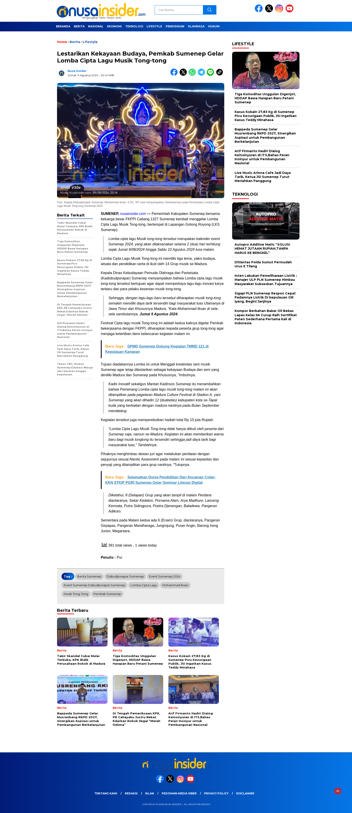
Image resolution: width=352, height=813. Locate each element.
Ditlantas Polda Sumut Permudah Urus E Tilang (263, 264)
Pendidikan (175, 26)
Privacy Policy (216, 793)
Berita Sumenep (89, 576)
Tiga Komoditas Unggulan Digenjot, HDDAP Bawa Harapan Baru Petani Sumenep (265, 98)
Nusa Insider (77, 71)
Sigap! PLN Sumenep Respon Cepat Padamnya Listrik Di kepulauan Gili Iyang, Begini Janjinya (265, 297)
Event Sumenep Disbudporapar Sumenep (94, 585)
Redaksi (131, 793)
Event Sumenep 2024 (164, 576)
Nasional (95, 26)
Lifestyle (154, 26)
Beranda (63, 26)
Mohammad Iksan (175, 585)
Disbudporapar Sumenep (125, 576)
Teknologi (134, 26)
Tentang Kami (105, 793)
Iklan (149, 793)
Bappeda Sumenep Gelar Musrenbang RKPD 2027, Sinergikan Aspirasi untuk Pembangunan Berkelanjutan (265, 135)
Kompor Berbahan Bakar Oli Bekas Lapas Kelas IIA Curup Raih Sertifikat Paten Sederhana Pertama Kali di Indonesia (266, 317)
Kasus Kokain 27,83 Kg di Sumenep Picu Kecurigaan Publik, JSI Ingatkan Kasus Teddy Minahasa (266, 116)
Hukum (214, 26)
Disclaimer (245, 793)
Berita (79, 26)
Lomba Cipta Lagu (143, 585)
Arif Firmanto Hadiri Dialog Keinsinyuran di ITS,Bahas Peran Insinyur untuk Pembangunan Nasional (262, 157)
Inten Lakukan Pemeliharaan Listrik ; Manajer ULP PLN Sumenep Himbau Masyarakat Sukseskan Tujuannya (266, 280)
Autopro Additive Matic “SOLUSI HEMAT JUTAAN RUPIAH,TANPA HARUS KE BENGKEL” (262, 248)
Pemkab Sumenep (107, 594)
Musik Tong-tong (76, 594)
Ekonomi (114, 26)
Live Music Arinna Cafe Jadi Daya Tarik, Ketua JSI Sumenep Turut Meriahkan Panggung (263, 177)
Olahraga (196, 26)
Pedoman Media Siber (179, 793)
